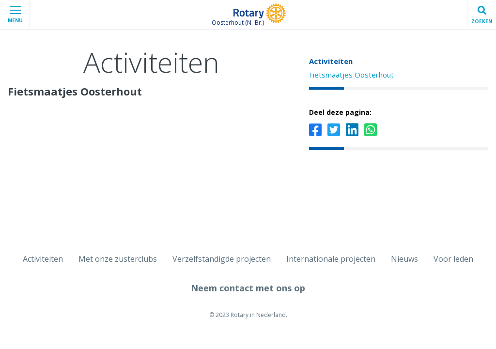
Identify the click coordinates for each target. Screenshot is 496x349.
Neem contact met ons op (248, 288)
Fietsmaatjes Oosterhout (351, 74)
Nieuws (404, 259)
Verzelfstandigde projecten (221, 259)
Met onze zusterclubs (117, 259)
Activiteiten (331, 61)
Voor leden (453, 259)
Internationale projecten (330, 259)
